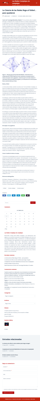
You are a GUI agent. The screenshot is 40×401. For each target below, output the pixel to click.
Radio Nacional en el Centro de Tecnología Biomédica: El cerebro (18, 265)
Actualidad (20, 16)
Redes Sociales (28, 16)
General (24, 16)
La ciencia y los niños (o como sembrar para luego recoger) (17, 259)
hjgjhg (5, 280)
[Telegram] (18, 195)
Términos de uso (8, 399)
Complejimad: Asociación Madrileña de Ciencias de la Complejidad (19, 261)
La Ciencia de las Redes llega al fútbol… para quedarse (16, 258)
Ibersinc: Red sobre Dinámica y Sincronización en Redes (16, 312)
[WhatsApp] (23, 195)
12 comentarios (12, 356)
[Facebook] (4, 195)
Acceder (6, 329)
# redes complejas (11, 188)
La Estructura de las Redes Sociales (15, 276)
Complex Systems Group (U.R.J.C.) (11, 310)
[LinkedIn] (14, 195)
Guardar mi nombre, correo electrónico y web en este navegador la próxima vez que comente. (20, 389)
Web (4, 374)
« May (5, 229)
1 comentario (11, 345)
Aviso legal (32, 399)
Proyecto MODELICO (9, 316)
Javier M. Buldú (7, 314)
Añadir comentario (7, 378)
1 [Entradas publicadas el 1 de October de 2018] (6, 216)
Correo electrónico (7, 370)
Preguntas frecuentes (16, 399)
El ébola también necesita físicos (11, 263)
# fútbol (4, 188)
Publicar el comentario (8, 392)
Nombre (5, 367)
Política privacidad (26, 399)
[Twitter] (9, 195)
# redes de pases (20, 188)
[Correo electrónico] (28, 195)
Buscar (33, 202)
